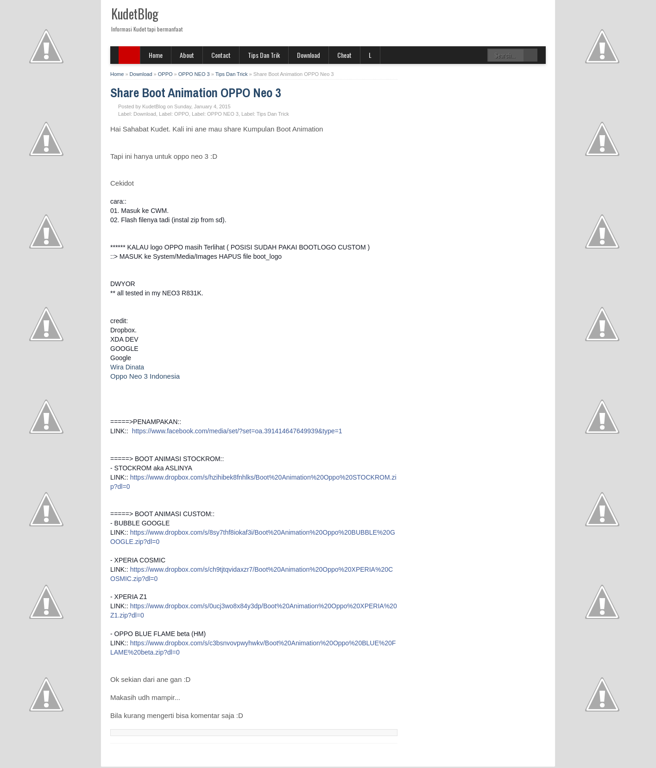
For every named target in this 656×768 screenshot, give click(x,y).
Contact (221, 55)
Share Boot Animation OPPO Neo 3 (195, 92)
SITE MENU (129, 55)
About (187, 55)
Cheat (344, 55)
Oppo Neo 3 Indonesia (145, 376)
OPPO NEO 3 (223, 114)
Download (308, 55)
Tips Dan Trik (264, 55)
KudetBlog (134, 13)
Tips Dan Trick (273, 114)
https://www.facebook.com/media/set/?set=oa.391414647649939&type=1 (237, 431)
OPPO (181, 114)
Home (156, 55)
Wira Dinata (127, 367)
